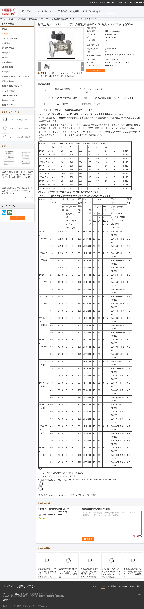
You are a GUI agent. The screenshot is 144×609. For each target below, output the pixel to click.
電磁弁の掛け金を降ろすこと (13, 86)
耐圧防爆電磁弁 (8, 67)
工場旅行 (62, 11)
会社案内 (123, 586)
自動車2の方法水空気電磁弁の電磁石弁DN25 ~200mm (90, 571)
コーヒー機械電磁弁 (9, 96)
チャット (123, 2)
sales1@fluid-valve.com (130, 597)
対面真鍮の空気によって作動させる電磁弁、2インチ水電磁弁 (133, 573)
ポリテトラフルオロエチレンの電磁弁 (16, 77)
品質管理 (74, 11)
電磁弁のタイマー (8, 105)
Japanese (138, 2)
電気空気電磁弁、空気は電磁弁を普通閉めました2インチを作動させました (47, 573)
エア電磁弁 (21, 19)
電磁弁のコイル (8, 100)
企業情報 (112, 586)
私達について (48, 11)
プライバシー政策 (11, 594)
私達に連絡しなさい (92, 11)
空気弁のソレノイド (51, 495)
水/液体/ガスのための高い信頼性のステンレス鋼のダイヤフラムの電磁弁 (111, 573)
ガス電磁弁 (6, 72)
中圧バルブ (6, 57)
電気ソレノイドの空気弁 (86, 495)
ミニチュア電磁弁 (8, 91)
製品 (29, 11)
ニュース (110, 11)
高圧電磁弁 (6, 53)
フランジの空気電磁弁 (18, 120)
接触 (132, 586)
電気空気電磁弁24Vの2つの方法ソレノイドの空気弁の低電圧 (68, 573)
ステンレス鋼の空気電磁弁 (20, 137)
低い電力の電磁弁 (8, 48)
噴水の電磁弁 (7, 62)
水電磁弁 (5, 29)
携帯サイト (9, 600)
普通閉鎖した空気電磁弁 (19, 129)
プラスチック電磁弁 (9, 38)
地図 (139, 586)
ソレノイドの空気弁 (68, 495)
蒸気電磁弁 (6, 43)
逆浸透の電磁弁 (8, 81)
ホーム (3, 19)
